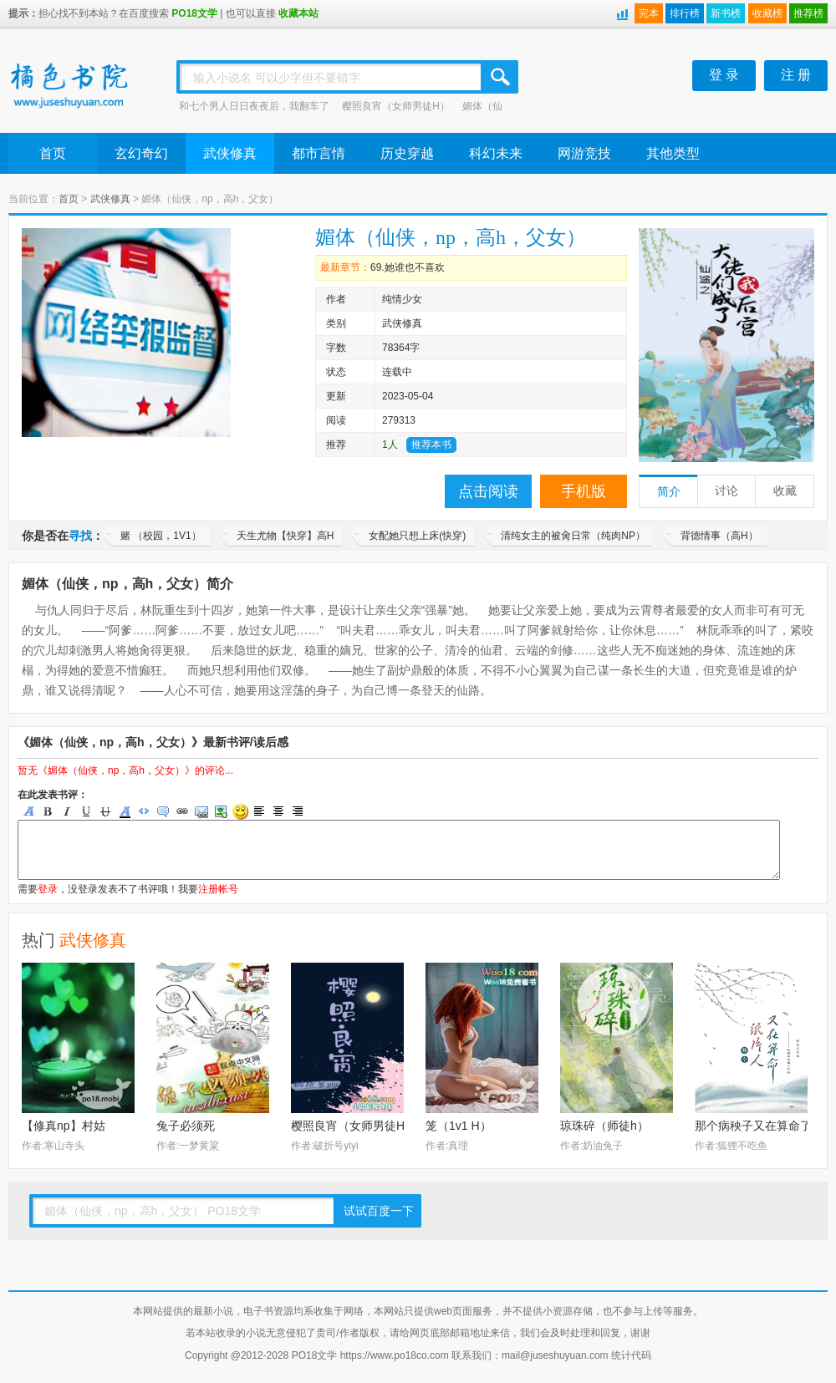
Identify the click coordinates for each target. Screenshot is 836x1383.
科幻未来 (495, 153)
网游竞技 (584, 153)
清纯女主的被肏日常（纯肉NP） (573, 536)
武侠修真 (230, 153)
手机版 (583, 491)
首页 (52, 153)
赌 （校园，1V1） (160, 536)
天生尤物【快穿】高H (285, 536)
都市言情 (318, 153)
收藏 (785, 491)
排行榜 (685, 13)
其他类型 (673, 153)
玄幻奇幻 (141, 153)
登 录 (724, 75)
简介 (669, 492)
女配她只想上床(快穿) (417, 536)
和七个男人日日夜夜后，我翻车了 (254, 106)
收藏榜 (767, 13)
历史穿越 (407, 153)
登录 (48, 889)
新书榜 (726, 13)
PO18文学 (194, 13)
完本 (649, 13)
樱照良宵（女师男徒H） (396, 106)
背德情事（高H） (719, 536)
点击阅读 (488, 491)
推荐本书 (431, 444)
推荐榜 (808, 13)
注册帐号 (218, 889)
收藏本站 (298, 13)
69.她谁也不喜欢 (407, 267)
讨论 (726, 491)
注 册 (796, 75)
